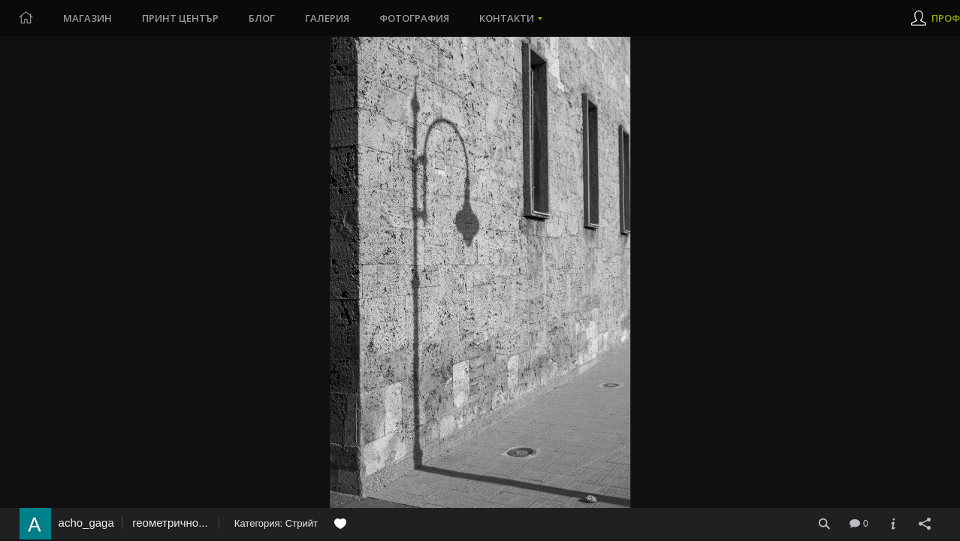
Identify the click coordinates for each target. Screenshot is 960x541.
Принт (180, 18)
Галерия (327, 18)
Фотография (414, 18)
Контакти (506, 18)
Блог (262, 18)
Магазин (87, 18)
